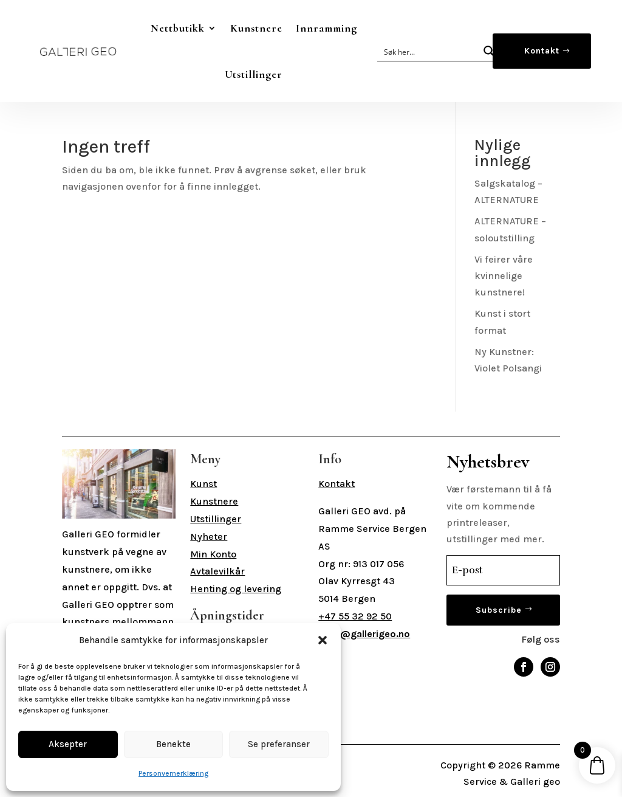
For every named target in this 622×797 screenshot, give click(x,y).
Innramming (326, 28)
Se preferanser (279, 744)
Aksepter (68, 744)
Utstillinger (253, 74)
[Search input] (429, 51)
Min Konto (213, 554)
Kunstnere (256, 28)
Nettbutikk (178, 28)
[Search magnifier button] (489, 51)
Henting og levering (235, 589)
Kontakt (541, 51)
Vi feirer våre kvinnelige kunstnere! (503, 276)
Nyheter (208, 536)
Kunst (203, 483)
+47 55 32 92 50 (355, 616)
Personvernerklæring (173, 773)
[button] (322, 640)
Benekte (173, 744)
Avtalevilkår (217, 571)
